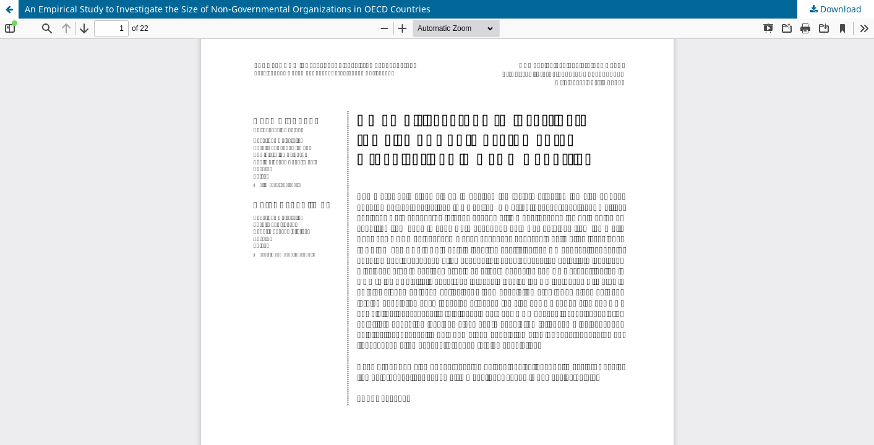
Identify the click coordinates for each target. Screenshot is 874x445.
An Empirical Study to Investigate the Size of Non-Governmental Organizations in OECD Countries (228, 9)
